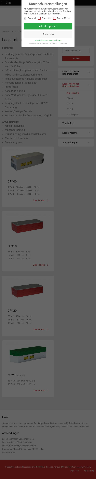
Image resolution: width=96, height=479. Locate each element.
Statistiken (44, 18)
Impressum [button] (63, 43)
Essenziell (30, 18)
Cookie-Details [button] (34, 43)
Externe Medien (62, 18)
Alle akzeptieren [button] (48, 26)
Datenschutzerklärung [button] (49, 43)
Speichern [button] (48, 34)
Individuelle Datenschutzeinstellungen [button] (48, 40)
